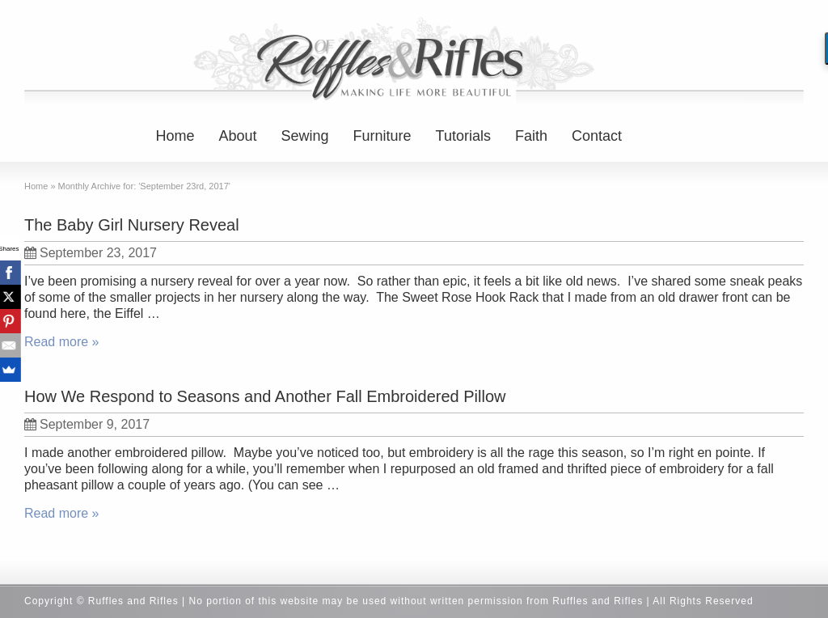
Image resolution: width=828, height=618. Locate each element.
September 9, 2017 (87, 424)
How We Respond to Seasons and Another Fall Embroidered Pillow (265, 396)
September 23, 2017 (90, 253)
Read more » (61, 342)
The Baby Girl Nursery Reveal (131, 225)
